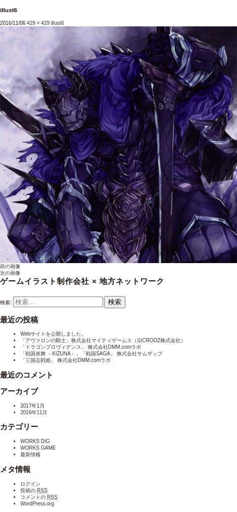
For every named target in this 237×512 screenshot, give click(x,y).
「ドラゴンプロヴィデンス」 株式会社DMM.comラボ (80, 347)
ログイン (30, 484)
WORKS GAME (38, 448)
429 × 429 (38, 23)
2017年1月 (32, 406)
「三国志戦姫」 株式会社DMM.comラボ (65, 360)
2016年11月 (33, 412)
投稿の (33, 490)
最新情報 (30, 454)
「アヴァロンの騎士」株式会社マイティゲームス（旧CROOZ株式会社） (103, 340)
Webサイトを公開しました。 (53, 334)
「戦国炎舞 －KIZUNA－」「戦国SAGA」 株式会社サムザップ (91, 353)
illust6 (57, 23)
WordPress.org (37, 503)
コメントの (38, 497)
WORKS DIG (35, 441)
